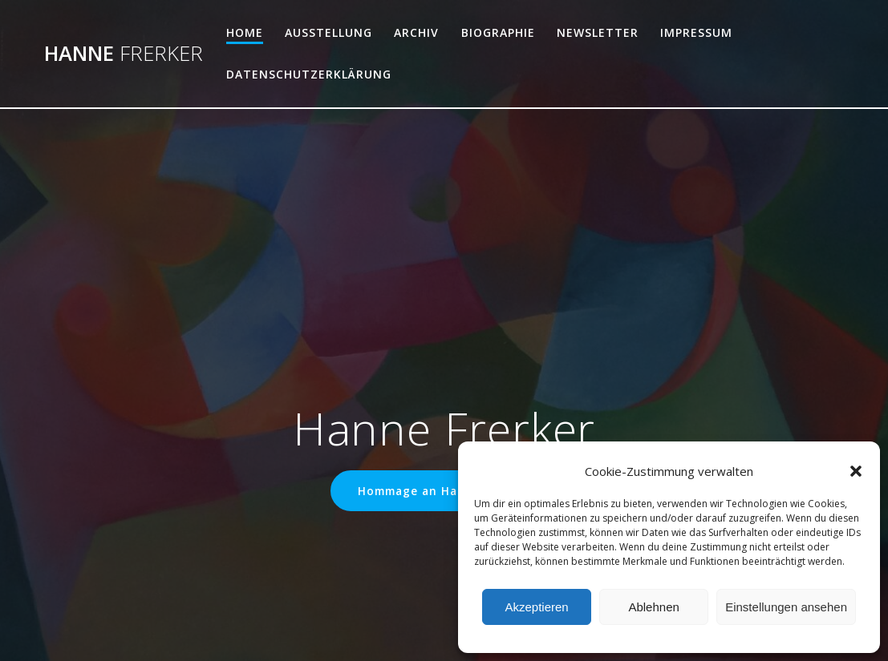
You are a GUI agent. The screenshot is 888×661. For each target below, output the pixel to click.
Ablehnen (653, 607)
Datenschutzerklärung (308, 74)
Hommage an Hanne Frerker (443, 490)
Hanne (123, 53)
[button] (856, 471)
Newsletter (598, 32)
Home (244, 32)
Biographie (498, 32)
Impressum (696, 32)
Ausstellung (328, 32)
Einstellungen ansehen (786, 607)
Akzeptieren (536, 607)
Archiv (416, 32)
